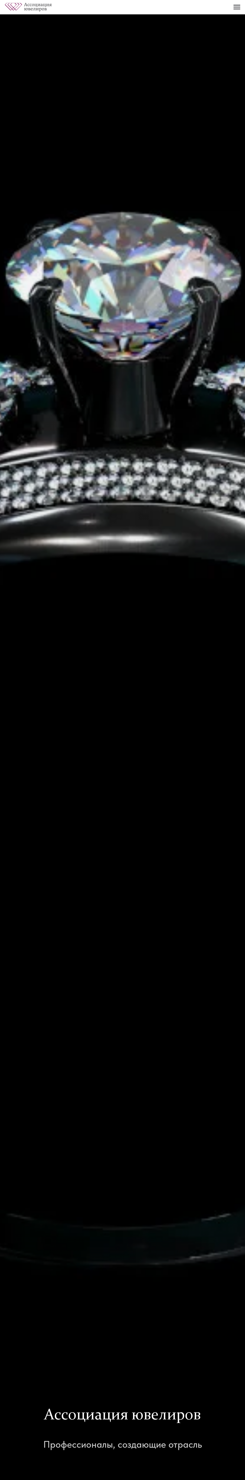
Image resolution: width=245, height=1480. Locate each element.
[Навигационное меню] (237, 7)
